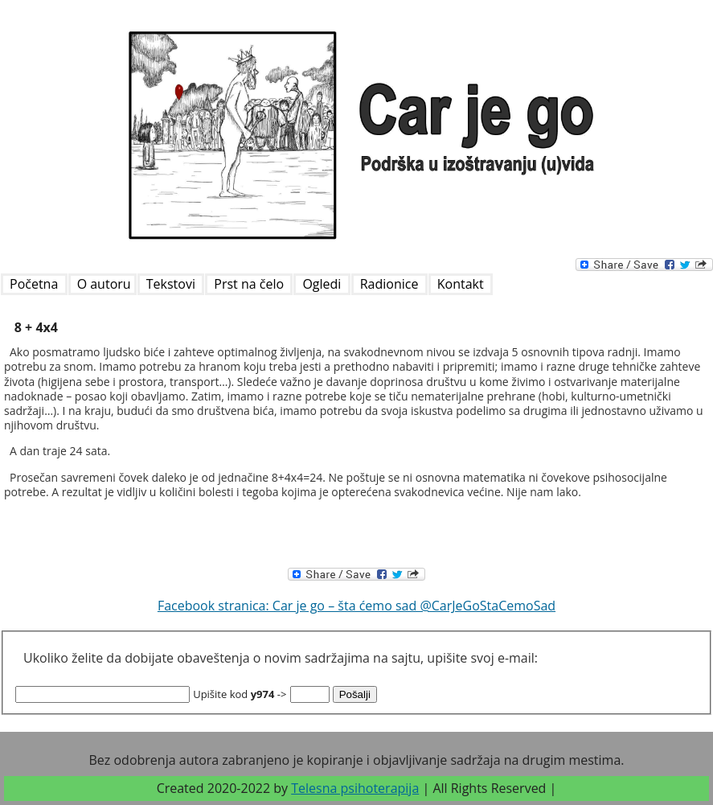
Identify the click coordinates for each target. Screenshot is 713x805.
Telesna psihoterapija (355, 788)
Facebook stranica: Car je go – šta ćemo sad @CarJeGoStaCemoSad (356, 605)
